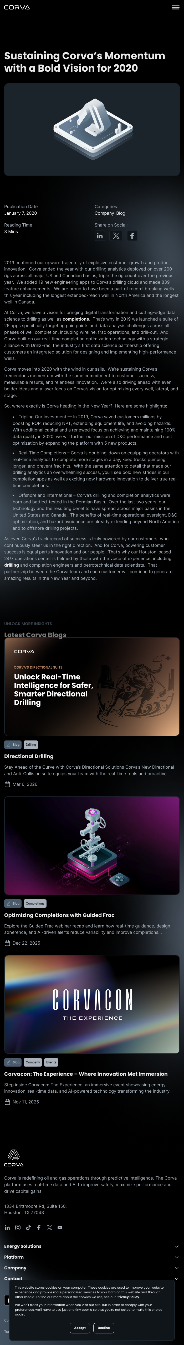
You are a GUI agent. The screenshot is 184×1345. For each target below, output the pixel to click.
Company (15, 1268)
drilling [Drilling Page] (11, 565)
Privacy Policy (127, 1297)
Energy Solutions (23, 1246)
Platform (14, 1257)
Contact (13, 1279)
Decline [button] (104, 1328)
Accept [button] (80, 1328)
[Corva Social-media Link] (7, 1227)
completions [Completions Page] (76, 319)
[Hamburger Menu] (175, 7)
